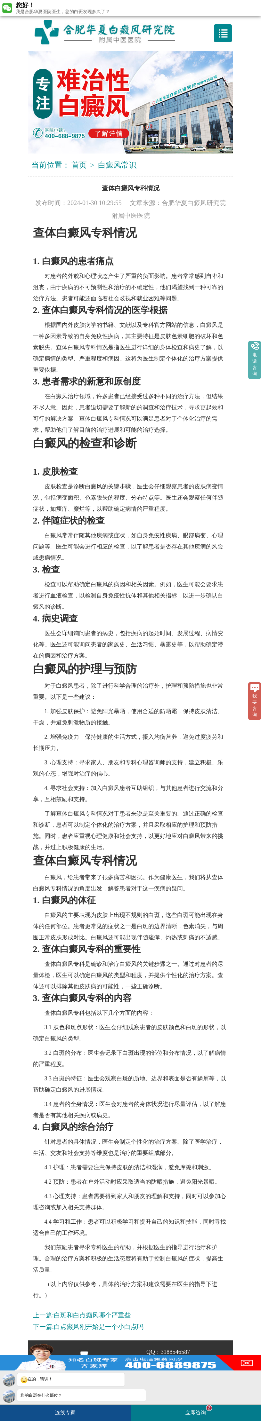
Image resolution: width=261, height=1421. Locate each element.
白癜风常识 (117, 165)
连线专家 (65, 1412)
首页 (79, 165)
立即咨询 (198, 1410)
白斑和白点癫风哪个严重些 (92, 1315)
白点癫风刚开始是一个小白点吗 (98, 1326)
